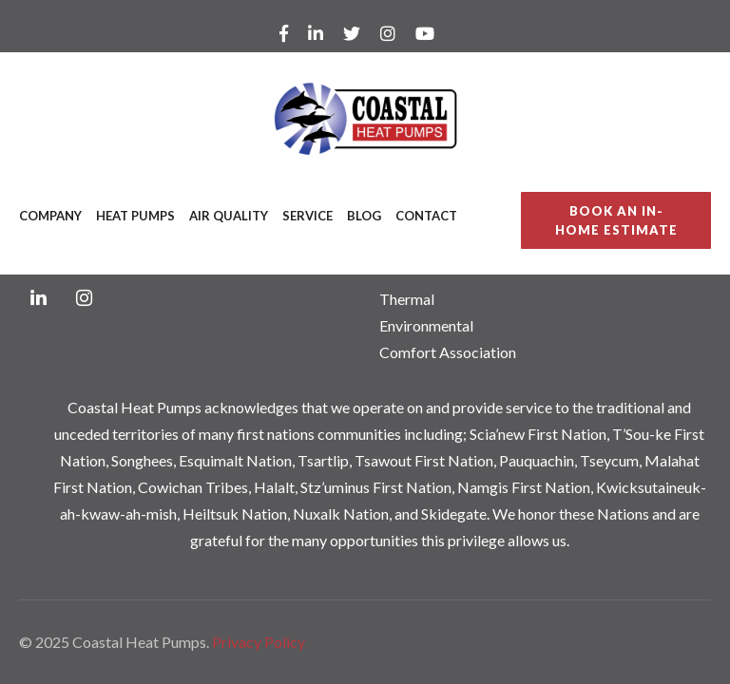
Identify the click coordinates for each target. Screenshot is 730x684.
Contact (426, 215)
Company (50, 215)
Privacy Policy (258, 642)
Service (307, 215)
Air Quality (228, 215)
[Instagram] (84, 297)
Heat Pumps (135, 215)
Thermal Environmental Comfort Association (447, 325)
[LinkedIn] (38, 297)
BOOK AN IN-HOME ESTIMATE (616, 220)
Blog (364, 215)
